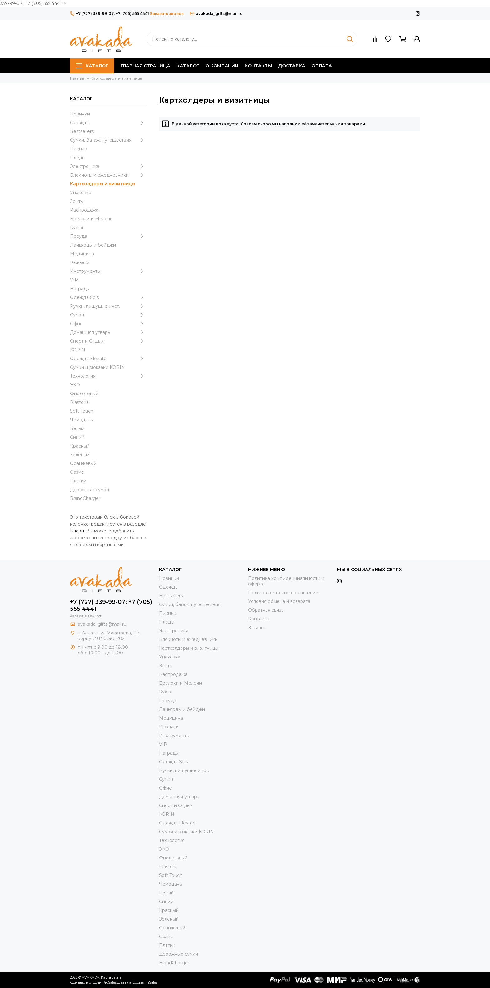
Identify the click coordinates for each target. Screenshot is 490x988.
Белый (77, 428)
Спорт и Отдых (108, 341)
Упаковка (80, 192)
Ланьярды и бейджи (93, 245)
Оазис (77, 472)
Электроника (108, 166)
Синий (77, 437)
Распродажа (84, 210)
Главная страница (145, 66)
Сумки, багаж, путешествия (108, 140)
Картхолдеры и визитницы (102, 184)
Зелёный (80, 454)
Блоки (77, 531)
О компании (221, 66)
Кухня (76, 227)
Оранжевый (83, 463)
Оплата (322, 66)
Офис (108, 323)
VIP (74, 280)
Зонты (77, 201)
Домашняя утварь (108, 332)
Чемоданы (82, 420)
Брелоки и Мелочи (91, 219)
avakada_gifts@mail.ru (216, 13)
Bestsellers (82, 131)
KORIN (77, 350)
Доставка (291, 66)
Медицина (82, 254)
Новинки (80, 114)
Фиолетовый (84, 393)
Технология (108, 376)
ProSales (109, 982)
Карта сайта (111, 977)
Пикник (78, 149)
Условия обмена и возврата (279, 601)
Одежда (108, 122)
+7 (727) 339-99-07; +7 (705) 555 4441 (109, 13)
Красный (80, 446)
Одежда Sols (108, 297)
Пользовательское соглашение (283, 592)
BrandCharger (85, 498)
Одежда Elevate (108, 358)
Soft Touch (81, 411)
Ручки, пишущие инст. (108, 306)
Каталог (92, 66)
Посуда (108, 236)
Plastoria (79, 402)
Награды (80, 288)
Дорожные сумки (89, 489)
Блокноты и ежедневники (108, 175)
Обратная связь (265, 610)
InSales (152, 982)
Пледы (77, 157)
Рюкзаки (80, 262)
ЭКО (75, 385)
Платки (78, 481)
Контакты (258, 66)
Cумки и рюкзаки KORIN (97, 367)
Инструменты (108, 271)
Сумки (108, 315)
